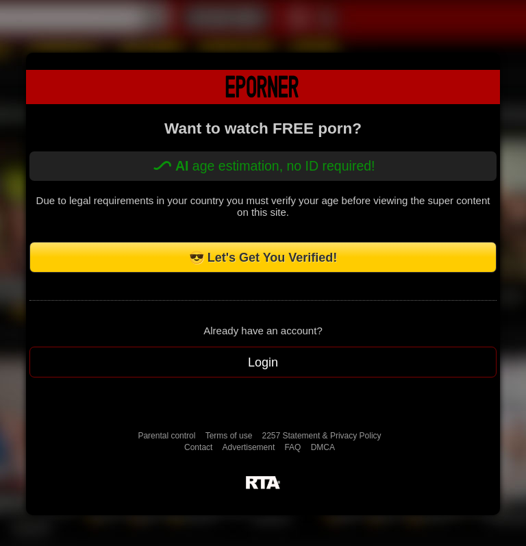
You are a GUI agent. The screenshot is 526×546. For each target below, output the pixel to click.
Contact (198, 447)
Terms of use (229, 435)
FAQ (292, 447)
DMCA (323, 447)
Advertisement (249, 447)
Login (263, 362)
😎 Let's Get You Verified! (263, 257)
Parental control (166, 435)
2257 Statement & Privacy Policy (321, 435)
